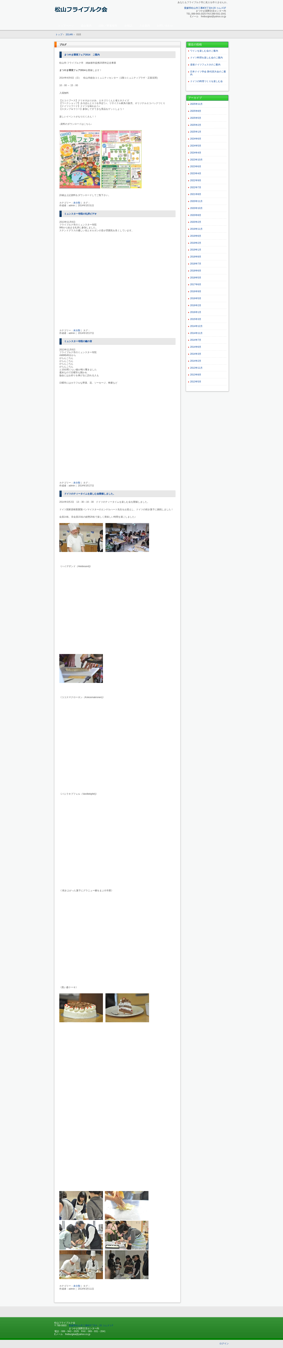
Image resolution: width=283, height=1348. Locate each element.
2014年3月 (195, 354)
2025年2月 (195, 125)
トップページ (66, 25)
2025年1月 (195, 131)
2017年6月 (195, 284)
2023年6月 (195, 166)
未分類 (76, 202)
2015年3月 (195, 319)
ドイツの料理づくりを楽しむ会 (206, 81)
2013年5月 (195, 381)
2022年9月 (195, 180)
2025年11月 (196, 104)
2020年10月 (196, 208)
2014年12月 (196, 326)
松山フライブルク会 (81, 11)
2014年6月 (195, 347)
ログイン (224, 1343)
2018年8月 (195, 256)
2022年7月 (195, 187)
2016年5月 (195, 298)
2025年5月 (195, 118)
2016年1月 (195, 312)
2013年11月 (196, 367)
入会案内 (144, 25)
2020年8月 (195, 215)
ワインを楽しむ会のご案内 (204, 50)
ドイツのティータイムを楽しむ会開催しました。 (89, 493)
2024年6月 (195, 138)
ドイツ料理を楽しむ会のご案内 (206, 57)
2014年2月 (195, 361)
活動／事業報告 (107, 25)
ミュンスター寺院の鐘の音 (78, 341)
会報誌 (128, 25)
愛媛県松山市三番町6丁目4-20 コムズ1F (205, 8)
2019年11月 (196, 229)
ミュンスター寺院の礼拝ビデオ (80, 213)
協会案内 (86, 25)
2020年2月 (195, 222)
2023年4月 (195, 173)
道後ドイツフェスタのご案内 (205, 64)
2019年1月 (195, 249)
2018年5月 (195, 277)
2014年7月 (195, 340)
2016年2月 (195, 305)
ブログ (63, 44)
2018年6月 (195, 270)
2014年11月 (196, 333)
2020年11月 (196, 201)
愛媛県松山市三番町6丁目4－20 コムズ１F (91, 1325)
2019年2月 (195, 243)
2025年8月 (195, 111)
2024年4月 (195, 152)
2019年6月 (195, 236)
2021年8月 (195, 194)
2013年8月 (195, 374)
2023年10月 (196, 159)
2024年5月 (195, 145)
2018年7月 (195, 263)
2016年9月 (195, 291)
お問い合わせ (165, 25)
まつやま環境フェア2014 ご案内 (82, 54)
